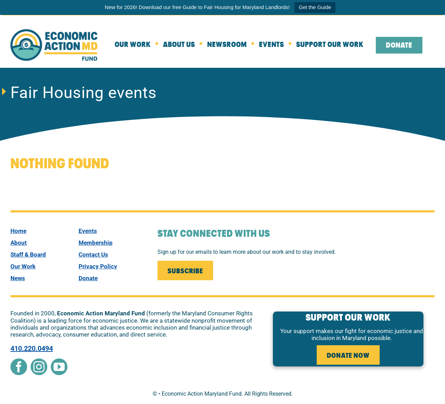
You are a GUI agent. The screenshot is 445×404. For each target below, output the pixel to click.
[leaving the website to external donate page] (405, 45)
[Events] (277, 45)
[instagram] (39, 366)
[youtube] (59, 366)
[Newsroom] (233, 45)
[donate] (110, 278)
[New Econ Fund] (53, 32)
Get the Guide (315, 7)
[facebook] (18, 366)
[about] (185, 45)
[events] (110, 231)
